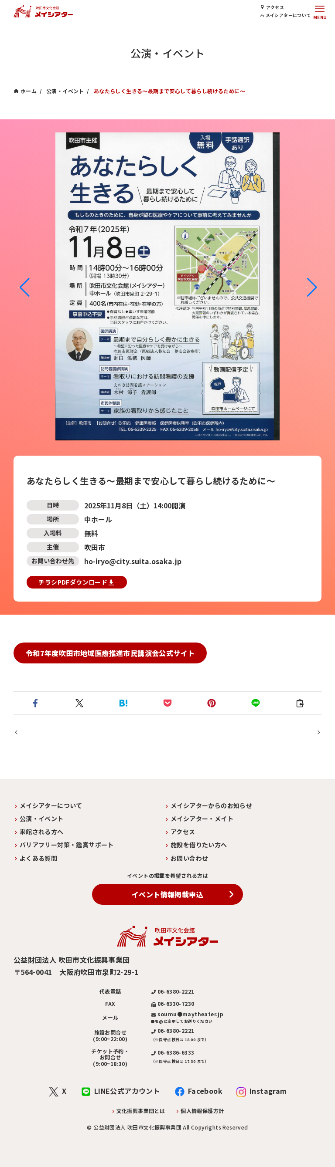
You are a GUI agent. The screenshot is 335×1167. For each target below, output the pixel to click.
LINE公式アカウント (127, 1091)
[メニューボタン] (319, 11)
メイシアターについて (287, 15)
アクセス (275, 7)
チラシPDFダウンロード (76, 582)
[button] (24, 287)
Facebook (205, 1091)
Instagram (268, 1091)
